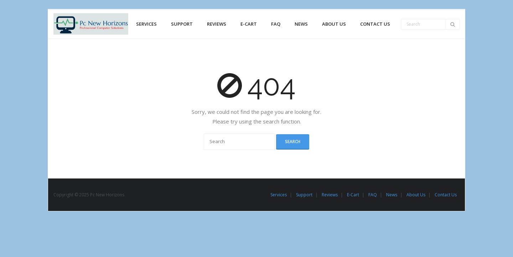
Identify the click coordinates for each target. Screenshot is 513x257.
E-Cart (353, 195)
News (391, 195)
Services (278, 195)
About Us (415, 195)
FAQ (372, 195)
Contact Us (446, 195)
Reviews (330, 195)
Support (304, 195)
